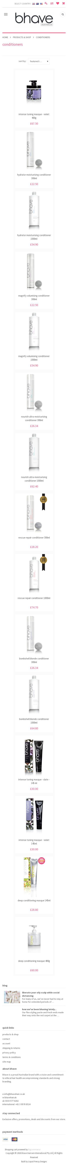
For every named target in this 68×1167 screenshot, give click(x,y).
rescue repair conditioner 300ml (34, 537)
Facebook (4, 1125)
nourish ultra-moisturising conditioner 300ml (34, 418)
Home (5, 37)
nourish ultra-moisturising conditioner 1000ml (34, 479)
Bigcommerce (34, 1149)
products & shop (22, 37)
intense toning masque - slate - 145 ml (34, 781)
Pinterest (10, 1125)
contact (6, 1038)
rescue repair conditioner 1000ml (34, 598)
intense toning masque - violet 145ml (34, 841)
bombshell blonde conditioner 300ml (34, 660)
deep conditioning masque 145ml (34, 900)
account (6, 1043)
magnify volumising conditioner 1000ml (34, 358)
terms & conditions (11, 1057)
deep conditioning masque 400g (34, 960)
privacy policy (9, 1052)
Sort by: (22, 61)
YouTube (16, 1125)
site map (6, 1061)
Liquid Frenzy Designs (37, 1161)
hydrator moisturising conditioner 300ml (34, 176)
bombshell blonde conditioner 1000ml (34, 720)
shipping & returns (11, 1048)
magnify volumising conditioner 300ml (34, 297)
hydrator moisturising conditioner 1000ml (34, 237)
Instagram (22, 1125)
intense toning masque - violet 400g (34, 116)
